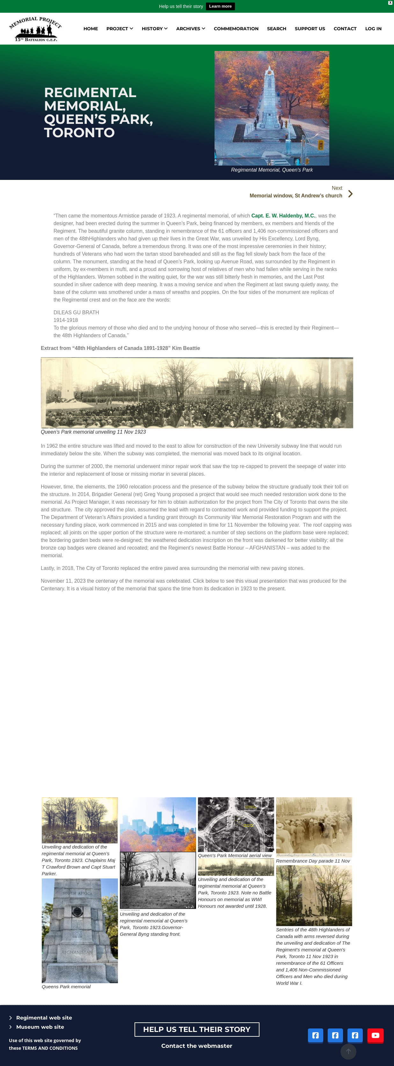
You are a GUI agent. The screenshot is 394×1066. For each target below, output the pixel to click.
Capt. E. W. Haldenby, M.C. (284, 215)
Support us (310, 29)
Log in (373, 29)
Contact (345, 29)
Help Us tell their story (197, 1029)
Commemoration (236, 29)
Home (91, 29)
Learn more (220, 6)
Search (276, 29)
